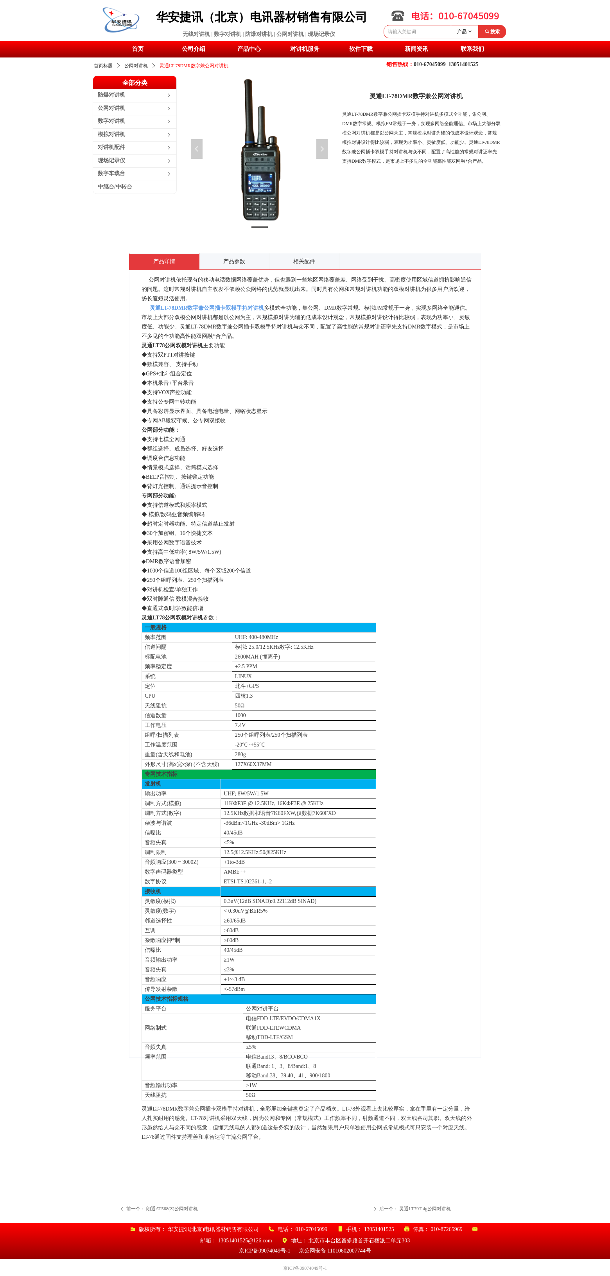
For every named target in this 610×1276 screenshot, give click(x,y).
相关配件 (304, 261)
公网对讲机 (136, 65)
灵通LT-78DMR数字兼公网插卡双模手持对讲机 (207, 308)
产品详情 (164, 261)
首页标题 (103, 65)
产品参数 (234, 261)
